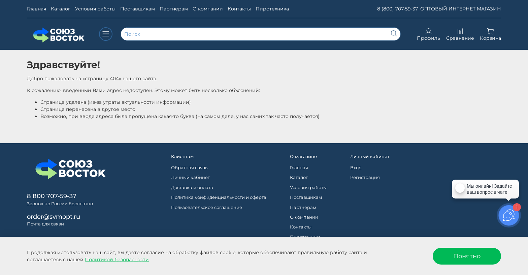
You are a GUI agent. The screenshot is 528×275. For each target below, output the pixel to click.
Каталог (60, 9)
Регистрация (365, 177)
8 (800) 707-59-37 (397, 9)
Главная (36, 9)
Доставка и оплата (192, 187)
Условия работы (95, 9)
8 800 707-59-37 (51, 196)
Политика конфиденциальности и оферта (218, 197)
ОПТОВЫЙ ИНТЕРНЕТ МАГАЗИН (460, 9)
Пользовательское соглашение (206, 207)
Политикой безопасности (117, 259)
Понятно (467, 255)
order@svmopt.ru (53, 216)
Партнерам (174, 9)
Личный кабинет (190, 177)
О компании (208, 9)
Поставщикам (137, 9)
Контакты (239, 9)
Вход (355, 167)
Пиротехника (272, 9)
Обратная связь (189, 167)
